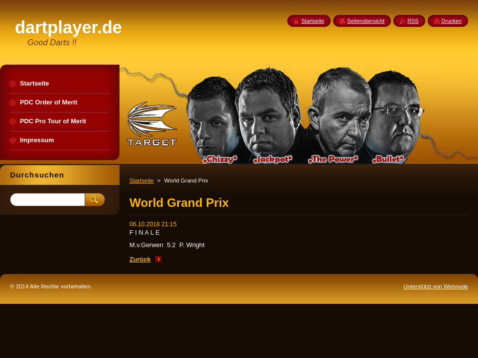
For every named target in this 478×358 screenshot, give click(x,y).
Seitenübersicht (365, 21)
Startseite (141, 180)
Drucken (452, 21)
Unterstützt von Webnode (435, 286)
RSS (412, 21)
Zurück (140, 259)
